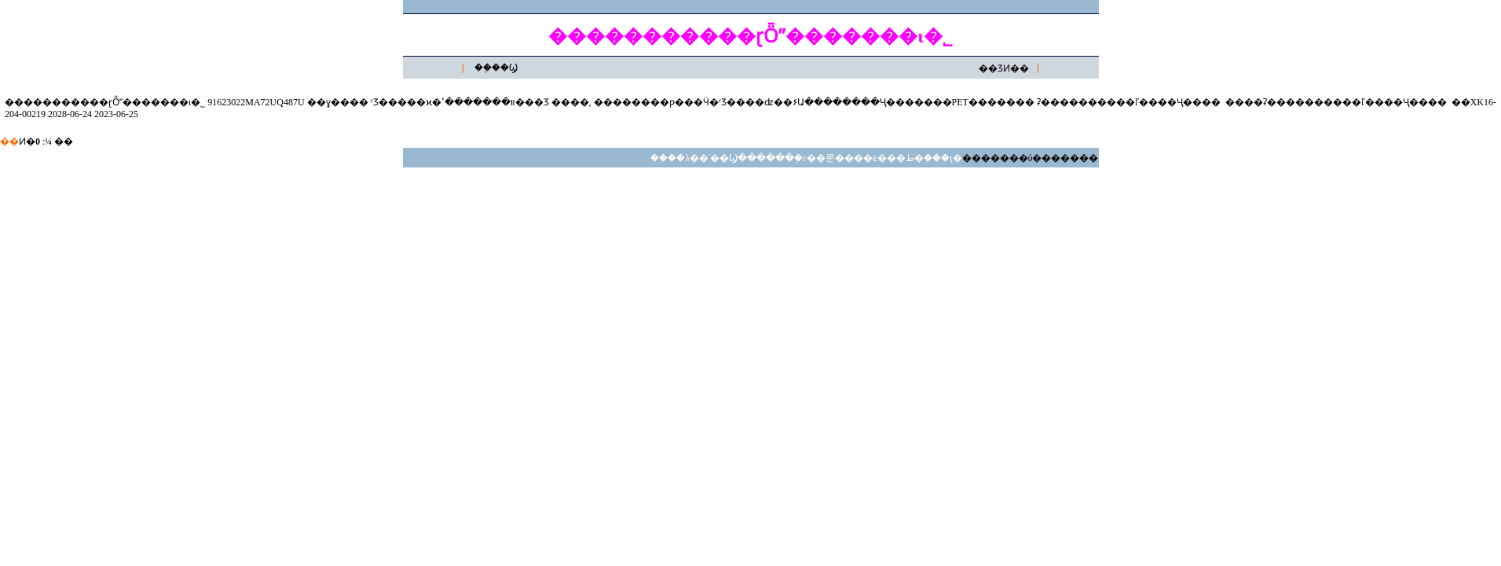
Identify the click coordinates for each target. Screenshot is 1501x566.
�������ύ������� (1030, 158)
